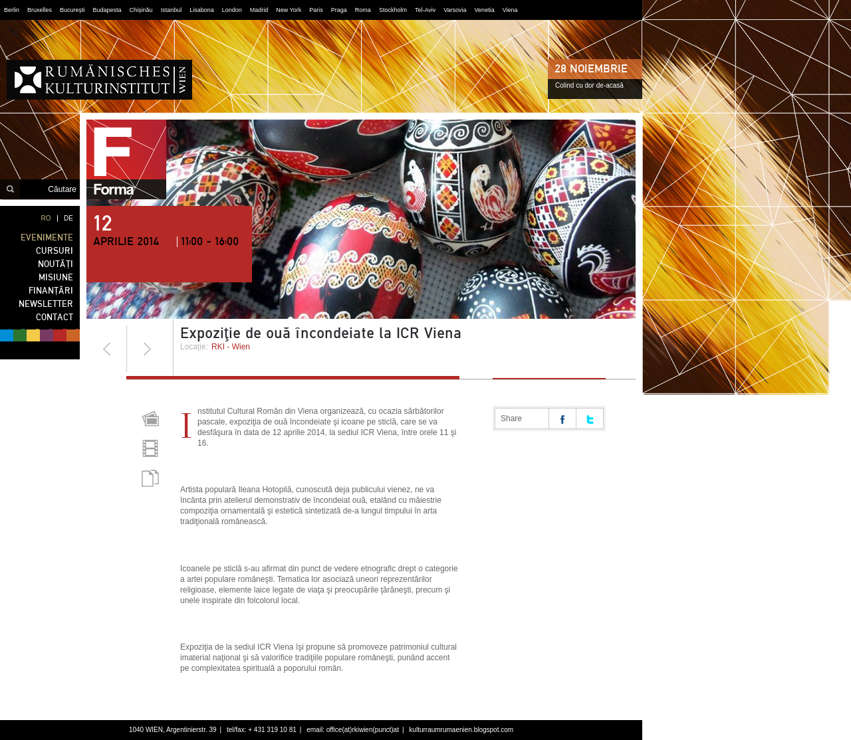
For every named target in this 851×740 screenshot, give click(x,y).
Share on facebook (562, 418)
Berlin (11, 10)
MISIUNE (56, 277)
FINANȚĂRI (51, 291)
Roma (363, 10)
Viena (510, 10)
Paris (316, 10)
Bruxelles (39, 10)
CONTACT (54, 317)
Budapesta (107, 10)
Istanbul (171, 10)
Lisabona (201, 10)
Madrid (259, 10)
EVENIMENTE (47, 237)
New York (288, 10)
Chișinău (141, 10)
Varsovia (454, 10)
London (232, 10)
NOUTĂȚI (55, 264)
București (72, 10)
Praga (339, 10)
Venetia (485, 10)
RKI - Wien (230, 346)
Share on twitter (589, 418)
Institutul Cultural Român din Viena (99, 80)
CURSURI (54, 251)
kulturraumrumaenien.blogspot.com (461, 729)
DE (68, 218)
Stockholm (393, 10)
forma (126, 159)
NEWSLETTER (46, 304)
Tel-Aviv (425, 10)
